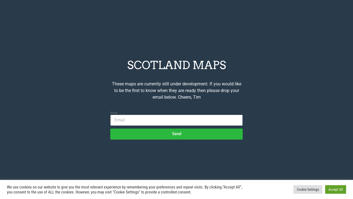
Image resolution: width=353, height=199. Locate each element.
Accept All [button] (335, 189)
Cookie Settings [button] (308, 189)
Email (113, 112)
